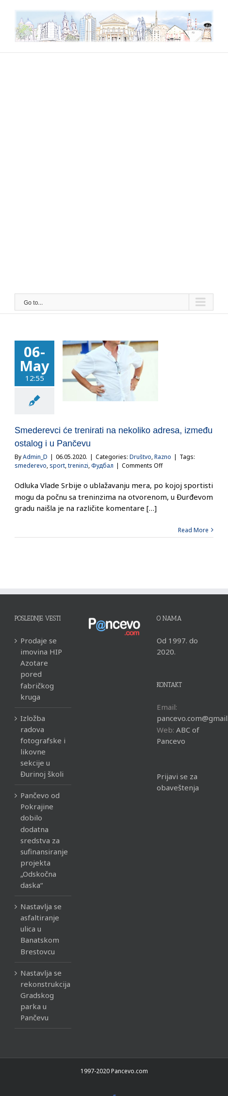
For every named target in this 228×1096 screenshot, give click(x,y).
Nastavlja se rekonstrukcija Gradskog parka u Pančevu (43, 995)
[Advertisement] (114, 175)
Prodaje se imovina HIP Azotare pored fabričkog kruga (41, 668)
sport (57, 465)
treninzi (78, 465)
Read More (193, 530)
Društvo (140, 457)
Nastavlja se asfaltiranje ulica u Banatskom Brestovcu (41, 928)
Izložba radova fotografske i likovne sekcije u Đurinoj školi (42, 746)
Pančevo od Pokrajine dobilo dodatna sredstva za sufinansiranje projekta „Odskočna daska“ (43, 840)
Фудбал (102, 465)
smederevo (31, 465)
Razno (162, 457)
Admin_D (35, 457)
